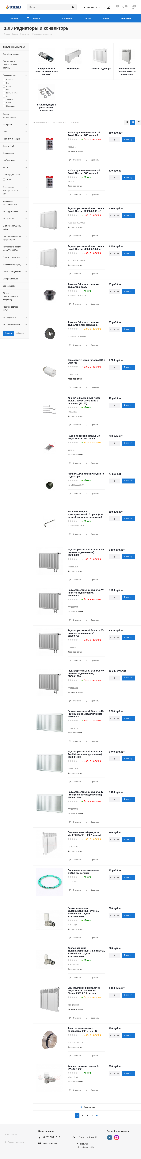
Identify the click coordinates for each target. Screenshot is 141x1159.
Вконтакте (109, 1137)
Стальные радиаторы (100, 68)
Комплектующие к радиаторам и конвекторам (46, 107)
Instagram (116, 1137)
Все (97, 1116)
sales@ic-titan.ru (50, 1143)
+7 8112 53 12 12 (96, 7)
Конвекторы (73, 68)
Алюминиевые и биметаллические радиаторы (127, 71)
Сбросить (20, 333)
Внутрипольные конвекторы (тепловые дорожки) (46, 71)
